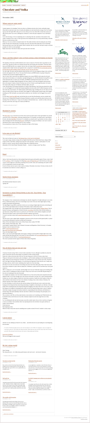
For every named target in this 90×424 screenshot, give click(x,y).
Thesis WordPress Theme (76, 417)
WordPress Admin (84, 419)
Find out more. (58, 73)
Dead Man (13, 119)
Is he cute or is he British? (11, 133)
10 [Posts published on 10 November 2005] (62, 117)
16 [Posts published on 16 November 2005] (60, 119)
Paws (73, 120)
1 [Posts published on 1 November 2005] (58, 115)
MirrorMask (14, 117)
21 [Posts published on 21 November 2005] (56, 120)
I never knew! (7, 318)
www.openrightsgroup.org (42, 235)
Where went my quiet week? (12, 23)
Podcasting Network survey (35, 361)
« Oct (56, 124)
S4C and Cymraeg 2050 (81, 120)
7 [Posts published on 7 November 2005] (56, 117)
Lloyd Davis (30, 210)
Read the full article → (7, 371)
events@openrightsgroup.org (24, 215)
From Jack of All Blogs (8, 334)
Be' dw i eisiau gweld (10, 345)
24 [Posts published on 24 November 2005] (62, 120)
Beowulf (22, 120)
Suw (73, 125)
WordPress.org (58, 149)
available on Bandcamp (64, 79)
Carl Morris (74, 122)
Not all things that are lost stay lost (14, 248)
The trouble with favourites (9, 397)
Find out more (58, 108)
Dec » (60, 124)
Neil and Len (6, 378)
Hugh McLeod (35, 160)
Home (4, 5)
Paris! (5, 154)
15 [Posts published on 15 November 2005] (58, 119)
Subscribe (84, 5)
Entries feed (57, 145)
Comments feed (58, 147)
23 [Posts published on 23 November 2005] (60, 120)
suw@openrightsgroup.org (24, 237)
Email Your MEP (13, 96)
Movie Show (7, 115)
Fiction (9, 5)
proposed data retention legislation (43, 66)
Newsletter (16, 5)
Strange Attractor (79, 131)
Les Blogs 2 (8, 160)
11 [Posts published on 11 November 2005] (64, 117)
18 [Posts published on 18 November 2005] (64, 119)
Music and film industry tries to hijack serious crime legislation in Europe (28, 58)
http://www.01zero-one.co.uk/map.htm (13, 230)
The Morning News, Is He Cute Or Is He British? (29, 138)
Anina (51, 160)
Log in (56, 142)
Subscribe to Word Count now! (61, 39)
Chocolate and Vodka (15, 9)
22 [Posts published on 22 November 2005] (58, 120)
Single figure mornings (10, 177)
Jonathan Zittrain (44, 208)
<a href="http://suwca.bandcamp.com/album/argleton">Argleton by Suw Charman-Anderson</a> (63, 84)
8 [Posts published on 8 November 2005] (58, 117)
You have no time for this (9, 361)
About (23, 5)
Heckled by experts (9, 111)
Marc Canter (27, 160)
